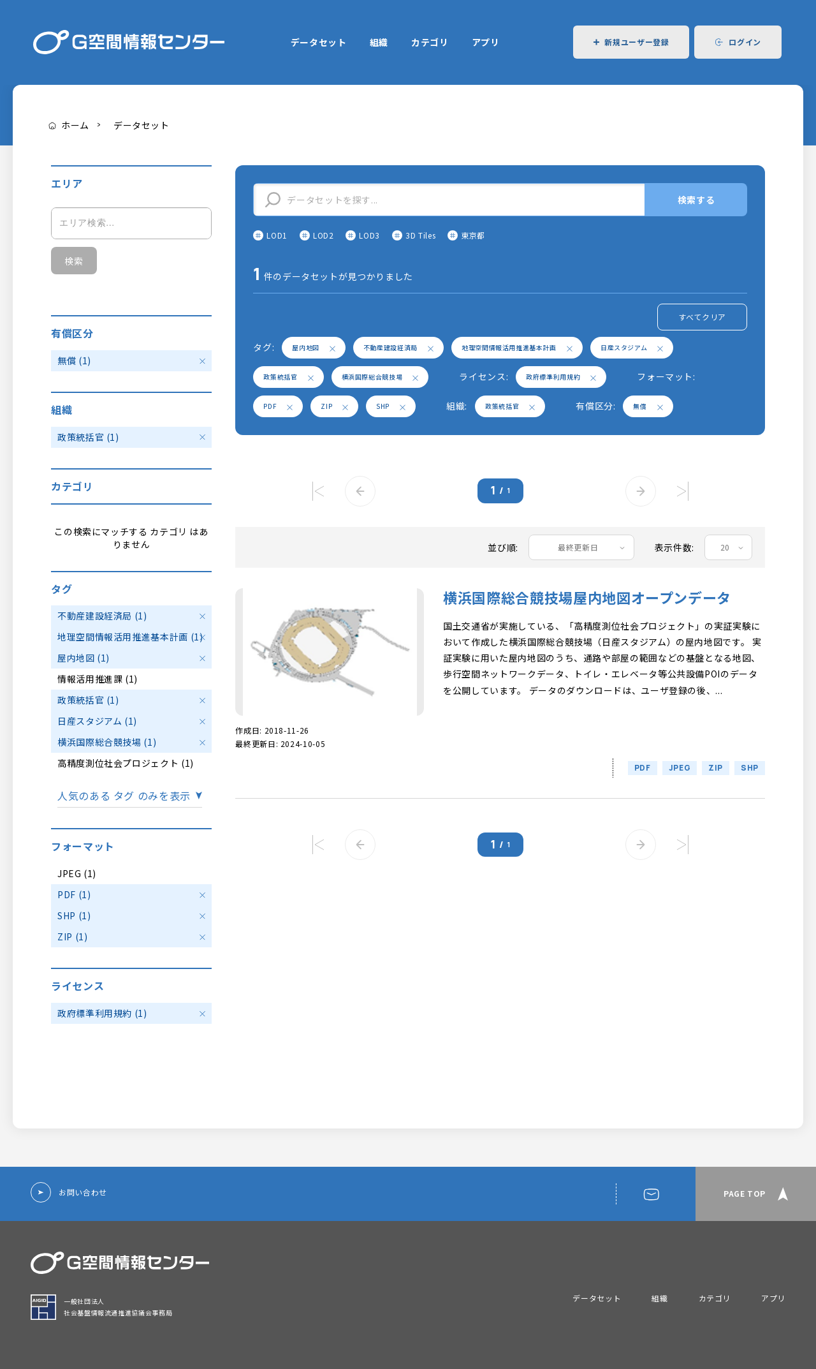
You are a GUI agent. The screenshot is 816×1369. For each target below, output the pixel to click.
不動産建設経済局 (398, 347)
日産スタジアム (632, 347)
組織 (379, 42)
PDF (278, 406)
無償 (647, 406)
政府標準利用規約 (561, 376)
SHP (390, 406)
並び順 (502, 547)
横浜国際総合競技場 (380, 376)
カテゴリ (430, 42)
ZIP (334, 406)
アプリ (486, 42)
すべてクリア (702, 316)
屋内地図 (313, 347)
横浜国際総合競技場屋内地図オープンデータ (587, 597)
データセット (319, 42)
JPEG (680, 767)
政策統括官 (288, 376)
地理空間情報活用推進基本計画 (517, 347)
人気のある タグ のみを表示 (124, 796)
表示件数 (673, 547)
